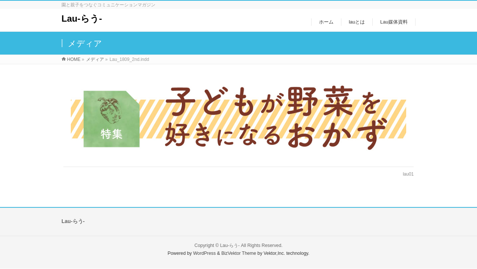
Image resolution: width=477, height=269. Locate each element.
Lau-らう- (81, 18)
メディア (95, 59)
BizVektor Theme (238, 253)
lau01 (408, 174)
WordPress (204, 253)
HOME (73, 59)
